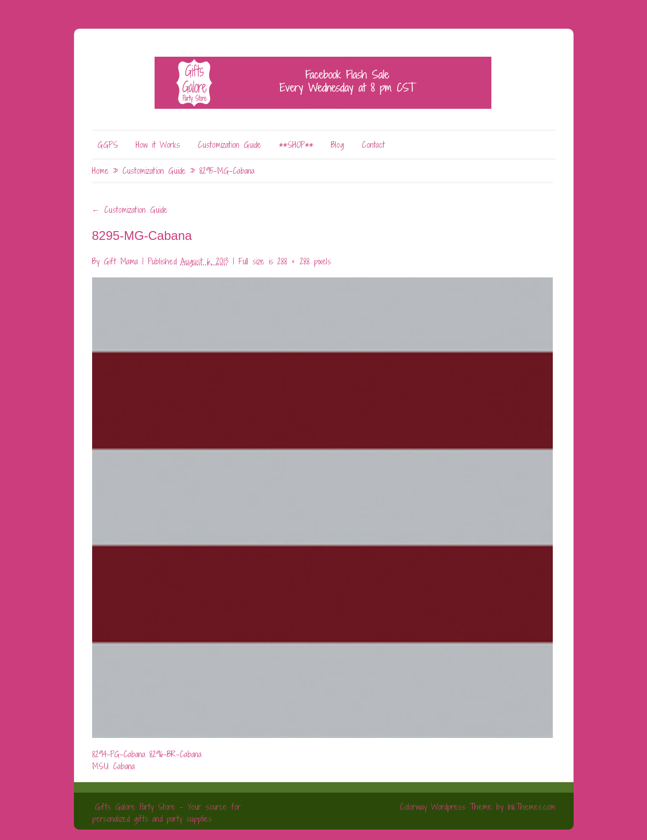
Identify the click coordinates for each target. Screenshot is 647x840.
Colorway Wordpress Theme (446, 806)
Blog (337, 144)
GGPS (107, 144)
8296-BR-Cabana (175, 754)
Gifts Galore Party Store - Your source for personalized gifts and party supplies (166, 812)
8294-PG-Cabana (118, 754)
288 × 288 (293, 261)
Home (100, 170)
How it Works (158, 144)
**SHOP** (296, 144)
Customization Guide (229, 144)
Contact (373, 144)
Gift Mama (121, 261)
